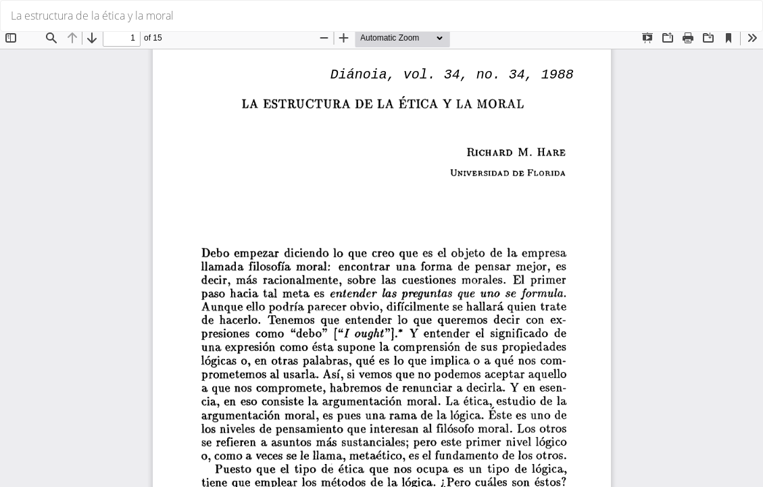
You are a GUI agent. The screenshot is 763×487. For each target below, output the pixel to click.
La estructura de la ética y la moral (92, 15)
